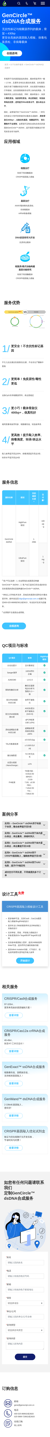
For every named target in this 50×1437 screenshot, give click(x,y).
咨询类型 (11, 1325)
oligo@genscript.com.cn (29, 599)
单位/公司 (11, 1311)
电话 (9, 1271)
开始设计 (25, 960)
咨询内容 (11, 1338)
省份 (9, 1298)
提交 (25, 1357)
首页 (6, 64)
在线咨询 (12, 53)
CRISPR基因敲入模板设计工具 (25, 906)
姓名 (9, 1257)
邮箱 (9, 1284)
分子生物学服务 (16, 64)
